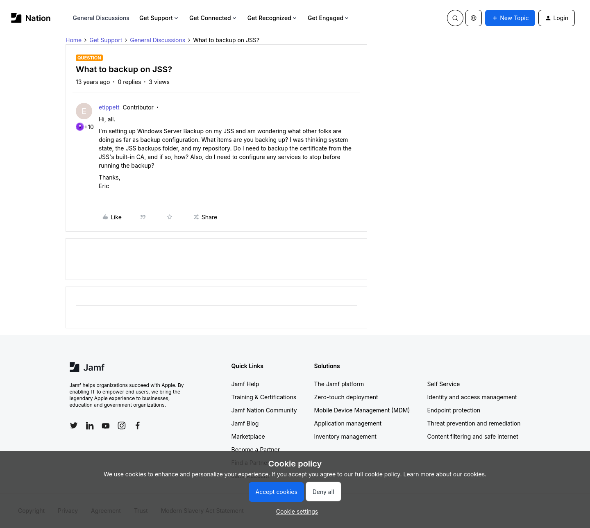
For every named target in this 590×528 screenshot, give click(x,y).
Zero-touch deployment (346, 397)
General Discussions (101, 17)
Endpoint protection (454, 410)
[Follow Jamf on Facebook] (138, 425)
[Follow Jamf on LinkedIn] (90, 425)
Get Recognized (272, 17)
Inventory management (345, 436)
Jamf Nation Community (264, 410)
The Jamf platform (339, 383)
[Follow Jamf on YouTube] (106, 425)
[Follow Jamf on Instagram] (122, 425)
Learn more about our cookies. (445, 474)
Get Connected (213, 17)
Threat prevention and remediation (474, 423)
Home (74, 39)
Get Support (159, 17)
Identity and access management (472, 397)
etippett (109, 107)
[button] (510, 18)
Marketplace (248, 436)
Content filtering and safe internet (472, 436)
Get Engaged (329, 17)
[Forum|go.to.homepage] (31, 18)
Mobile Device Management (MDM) (362, 410)
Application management (347, 423)
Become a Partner (255, 449)
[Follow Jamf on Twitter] (74, 425)
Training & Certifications (264, 397)
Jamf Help (245, 383)
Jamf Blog (245, 423)
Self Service (443, 383)
